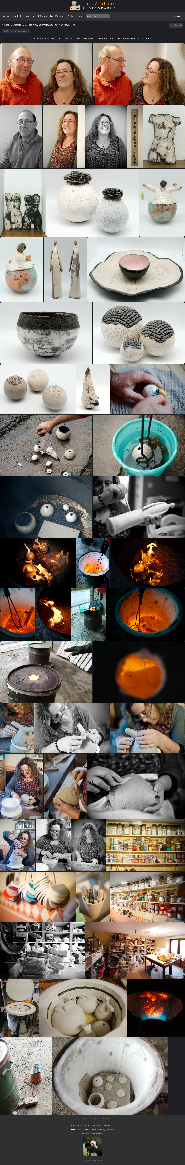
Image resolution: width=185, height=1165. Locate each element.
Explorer (6, 16)
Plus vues (60, 16)
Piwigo (88, 1118)
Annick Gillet (65, 24)
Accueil (5, 24)
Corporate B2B (18, 24)
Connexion (178, 16)
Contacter (18, 16)
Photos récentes (75, 16)
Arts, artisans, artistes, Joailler (42, 24)
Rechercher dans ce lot (17, 31)
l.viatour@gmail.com (105, 1130)
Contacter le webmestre (100, 1118)
